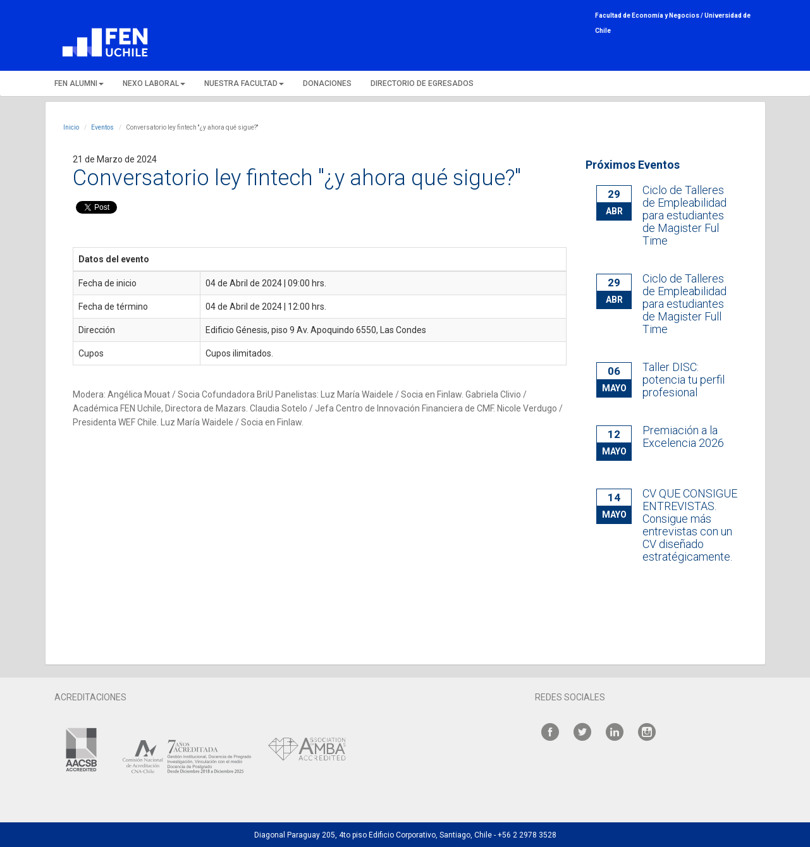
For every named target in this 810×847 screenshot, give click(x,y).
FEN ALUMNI (79, 83)
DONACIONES (327, 83)
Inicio (71, 127)
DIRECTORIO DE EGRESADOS (422, 83)
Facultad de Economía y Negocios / (649, 15)
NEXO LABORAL (154, 83)
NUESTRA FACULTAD (244, 83)
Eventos (102, 127)
